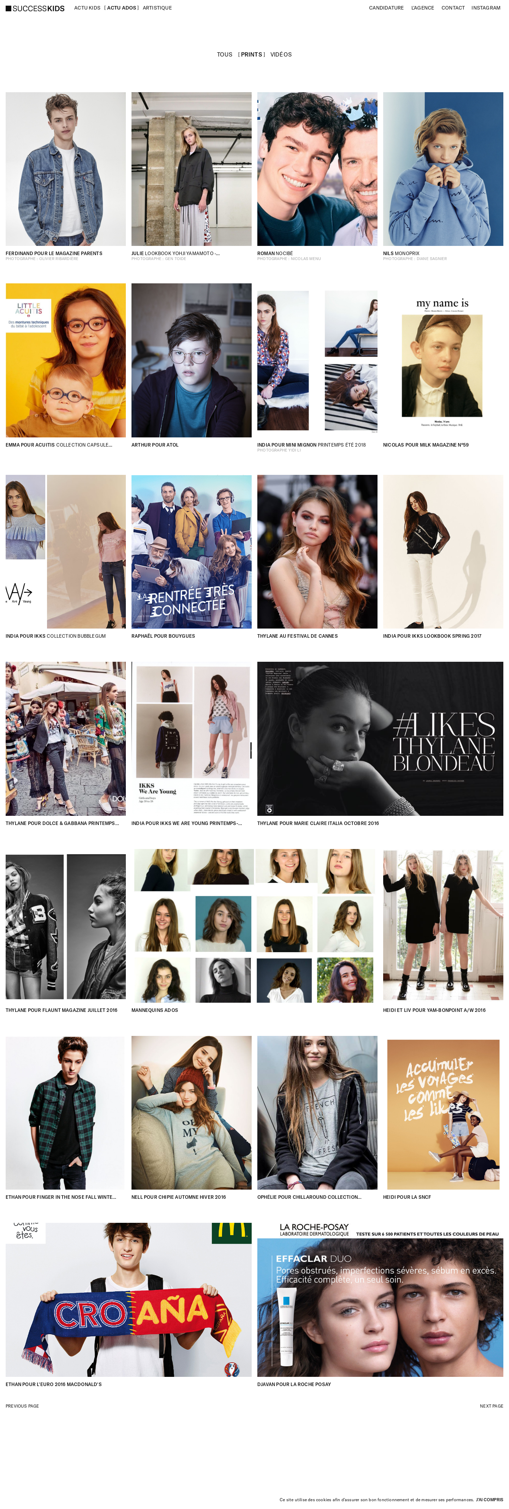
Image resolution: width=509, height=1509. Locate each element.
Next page (491, 1406)
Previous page (22, 1406)
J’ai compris (489, 1499)
